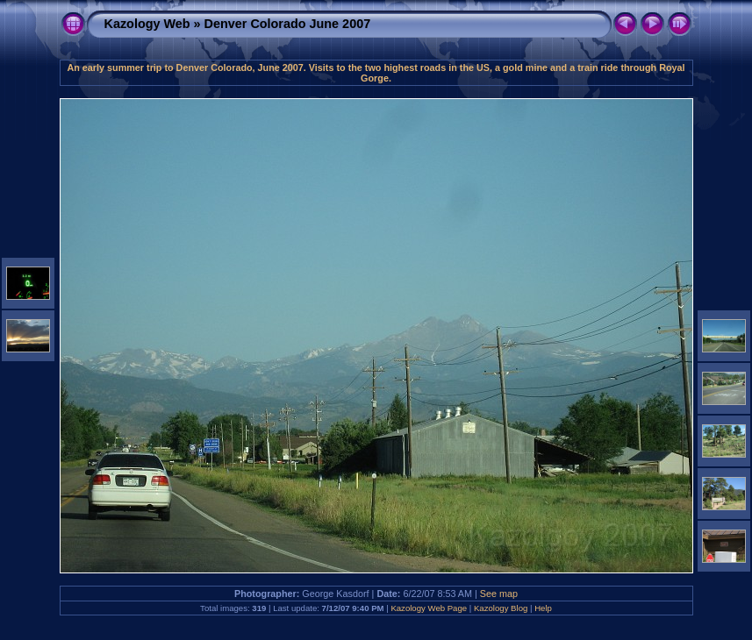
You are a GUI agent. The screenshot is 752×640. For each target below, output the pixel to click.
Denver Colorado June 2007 (287, 24)
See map (499, 593)
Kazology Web (147, 24)
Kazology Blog (500, 608)
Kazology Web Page (428, 608)
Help (543, 608)
